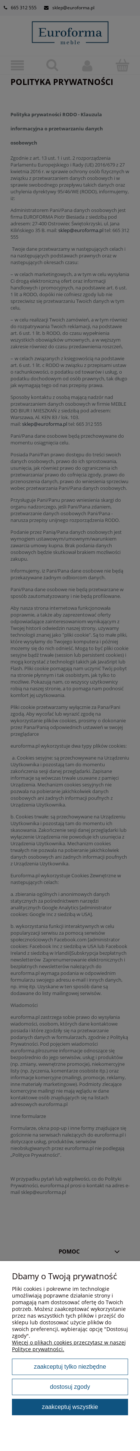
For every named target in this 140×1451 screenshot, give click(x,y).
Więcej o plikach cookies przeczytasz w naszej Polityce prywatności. (69, 1346)
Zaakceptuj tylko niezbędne (70, 1366)
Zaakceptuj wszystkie (70, 1406)
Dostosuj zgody (70, 1386)
